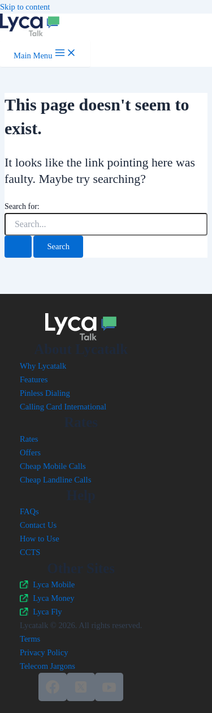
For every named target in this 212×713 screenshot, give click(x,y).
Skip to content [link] (25, 6)
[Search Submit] (18, 247)
